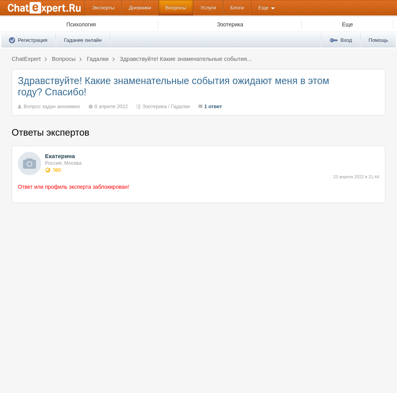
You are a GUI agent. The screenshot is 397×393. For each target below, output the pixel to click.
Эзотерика (154, 106)
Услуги (208, 7)
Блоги (237, 7)
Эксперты (103, 7)
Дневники (140, 7)
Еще (263, 7)
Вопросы (176, 7)
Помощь (378, 40)
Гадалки (180, 106)
